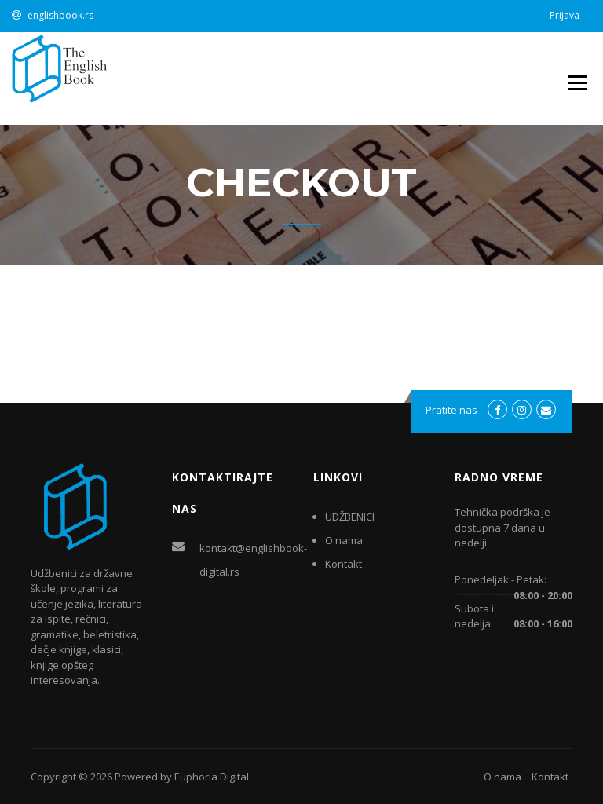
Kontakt (343, 564)
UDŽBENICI (350, 517)
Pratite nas (451, 410)
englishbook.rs (60, 15)
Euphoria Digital (211, 776)
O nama (344, 540)
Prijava (564, 15)
